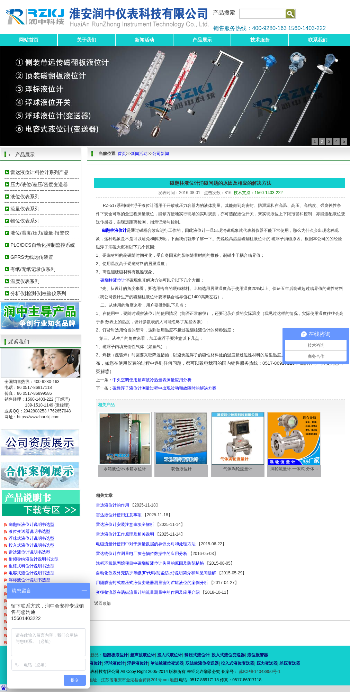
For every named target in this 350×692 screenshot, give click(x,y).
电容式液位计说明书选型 (31, 573)
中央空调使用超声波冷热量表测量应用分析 (152, 379)
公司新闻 (160, 153)
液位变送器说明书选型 (29, 531)
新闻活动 (144, 40)
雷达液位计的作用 (112, 505)
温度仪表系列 (24, 281)
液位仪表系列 (24, 196)
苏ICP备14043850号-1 (259, 671)
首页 (122, 153)
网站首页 (28, 40)
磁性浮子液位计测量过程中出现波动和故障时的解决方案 (164, 388)
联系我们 (317, 40)
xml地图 (170, 679)
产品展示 (202, 40)
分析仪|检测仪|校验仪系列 (38, 293)
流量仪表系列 (24, 208)
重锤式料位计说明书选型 (31, 566)
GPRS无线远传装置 (31, 257)
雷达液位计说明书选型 (29, 552)
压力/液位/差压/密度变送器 (39, 184)
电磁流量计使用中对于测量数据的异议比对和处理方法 (146, 543)
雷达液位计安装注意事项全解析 (125, 524)
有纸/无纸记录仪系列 (32, 269)
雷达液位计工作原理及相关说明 (125, 534)
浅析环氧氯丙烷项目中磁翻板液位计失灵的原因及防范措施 (150, 563)
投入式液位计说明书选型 (31, 545)
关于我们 (86, 40)
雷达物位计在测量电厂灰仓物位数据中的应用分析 (141, 553)
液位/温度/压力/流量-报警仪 (39, 233)
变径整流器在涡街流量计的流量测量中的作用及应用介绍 (148, 592)
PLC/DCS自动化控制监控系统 (42, 245)
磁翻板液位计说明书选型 (31, 524)
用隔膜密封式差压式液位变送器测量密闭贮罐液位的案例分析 (152, 582)
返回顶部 (102, 603)
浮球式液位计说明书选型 (31, 538)
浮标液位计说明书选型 (29, 579)
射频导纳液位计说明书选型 (34, 559)
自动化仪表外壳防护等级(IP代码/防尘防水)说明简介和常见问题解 (156, 573)
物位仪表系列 (24, 221)
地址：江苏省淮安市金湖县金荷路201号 (126, 679)
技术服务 (260, 40)
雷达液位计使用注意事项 (119, 514)
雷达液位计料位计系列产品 (39, 172)
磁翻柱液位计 (112, 280)
